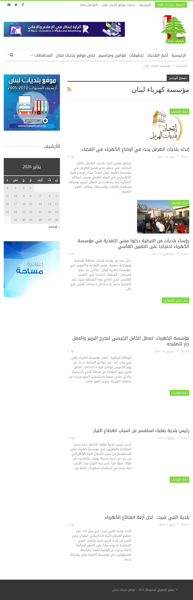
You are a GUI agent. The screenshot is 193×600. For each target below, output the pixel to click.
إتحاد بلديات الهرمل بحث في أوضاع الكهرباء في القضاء (135, 149)
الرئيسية (145, 5)
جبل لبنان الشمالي (176, 300)
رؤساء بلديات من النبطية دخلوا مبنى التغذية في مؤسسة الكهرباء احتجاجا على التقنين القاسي (133, 244)
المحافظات (44, 55)
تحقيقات (136, 55)
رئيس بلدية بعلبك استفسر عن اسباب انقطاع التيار (141, 430)
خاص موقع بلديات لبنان (75, 55)
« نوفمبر (54, 226)
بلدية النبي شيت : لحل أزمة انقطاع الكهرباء (147, 517)
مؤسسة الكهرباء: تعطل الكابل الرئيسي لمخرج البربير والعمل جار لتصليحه (130, 341)
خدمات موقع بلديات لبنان (118, 5)
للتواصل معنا (89, 5)
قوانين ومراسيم (112, 55)
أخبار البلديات (157, 55)
